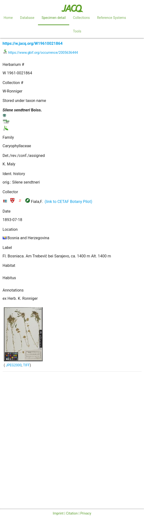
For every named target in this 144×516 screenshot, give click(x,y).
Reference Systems (111, 18)
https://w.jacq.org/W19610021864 (33, 43)
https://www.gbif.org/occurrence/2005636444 (43, 52)
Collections (81, 18)
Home (8, 18)
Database (27, 18)
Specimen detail (54, 18)
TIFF (26, 365)
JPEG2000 (13, 365)
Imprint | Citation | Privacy (72, 513)
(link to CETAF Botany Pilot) (68, 201)
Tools (77, 31)
